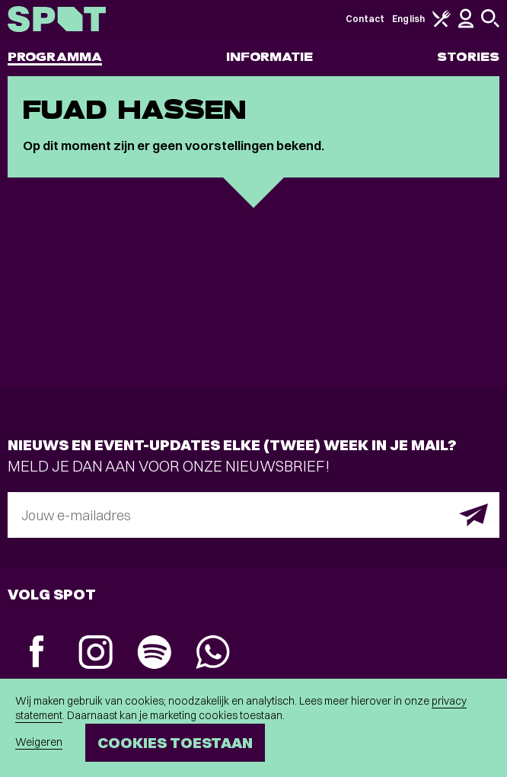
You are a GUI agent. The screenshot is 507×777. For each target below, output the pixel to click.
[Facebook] (37, 653)
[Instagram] (95, 654)
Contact (365, 18)
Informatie (270, 57)
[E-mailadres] (253, 515)
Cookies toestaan (175, 742)
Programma (55, 57)
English (408, 18)
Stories (468, 57)
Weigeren (38, 742)
